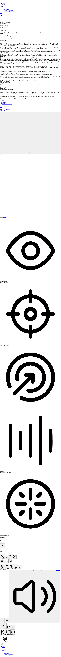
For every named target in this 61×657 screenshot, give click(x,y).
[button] (0, 154)
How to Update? (58, 570)
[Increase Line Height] (1, 549)
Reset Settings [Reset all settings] (3, 635)
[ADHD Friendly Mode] (0, 409)
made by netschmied (3, 110)
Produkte (3, 2)
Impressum (5, 7)
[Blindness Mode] (0, 473)
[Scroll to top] (2, 643)
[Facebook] (1, 14)
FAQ (2, 648)
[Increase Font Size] (1, 539)
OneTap (5, 217)
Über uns (3, 4)
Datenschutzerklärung (5, 103)
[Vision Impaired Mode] (0, 283)
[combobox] (30, 133)
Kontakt (3, 650)
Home (3, 100)
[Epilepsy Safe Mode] (0, 536)
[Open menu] (1, 15)
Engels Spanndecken (7, 109)
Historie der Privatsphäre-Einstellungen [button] (9, 11)
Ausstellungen (6, 8)
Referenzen (3, 3)
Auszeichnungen (6, 9)
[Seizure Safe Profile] (0, 346)
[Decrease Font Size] (1, 542)
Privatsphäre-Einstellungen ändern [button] (9, 10)
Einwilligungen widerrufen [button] (6, 105)
